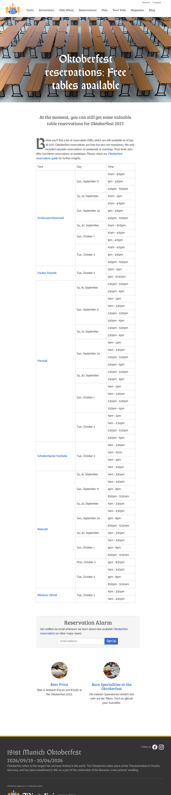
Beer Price (59, 684)
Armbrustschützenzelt (50, 218)
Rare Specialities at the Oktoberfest (112, 686)
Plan (105, 10)
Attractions (46, 10)
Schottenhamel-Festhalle (52, 456)
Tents (30, 10)
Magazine (137, 10)
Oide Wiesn (66, 10)
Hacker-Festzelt (46, 273)
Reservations (87, 10)
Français (157, 2)
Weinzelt (42, 529)
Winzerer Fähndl (47, 595)
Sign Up (111, 641)
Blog (152, 10)
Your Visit (119, 10)
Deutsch (146, 2)
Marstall (42, 360)
